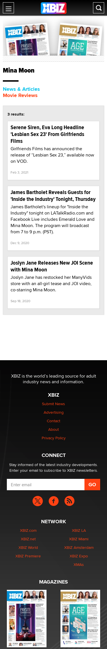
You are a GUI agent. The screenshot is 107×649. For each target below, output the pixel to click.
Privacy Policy (54, 438)
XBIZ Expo (79, 556)
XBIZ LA (79, 530)
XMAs (79, 564)
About (53, 429)
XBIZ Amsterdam (79, 547)
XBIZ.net (28, 539)
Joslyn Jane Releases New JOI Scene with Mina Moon (52, 266)
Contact (53, 421)
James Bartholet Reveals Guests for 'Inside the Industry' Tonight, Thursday (53, 195)
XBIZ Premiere (28, 556)
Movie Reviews (20, 95)
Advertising (54, 412)
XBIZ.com (28, 530)
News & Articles (21, 89)
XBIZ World (28, 547)
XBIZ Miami (78, 539)
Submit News (53, 404)
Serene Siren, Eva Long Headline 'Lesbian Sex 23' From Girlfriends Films (47, 134)
